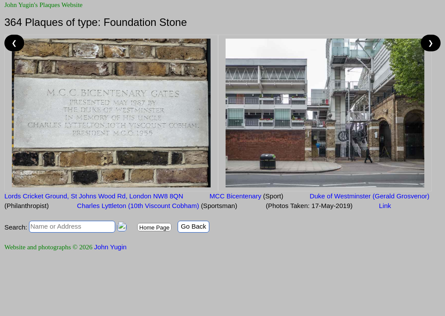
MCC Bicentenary (247, 196)
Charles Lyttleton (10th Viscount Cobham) (156, 205)
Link (385, 205)
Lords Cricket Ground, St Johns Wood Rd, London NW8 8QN (93, 196)
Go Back (193, 226)
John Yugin (110, 247)
